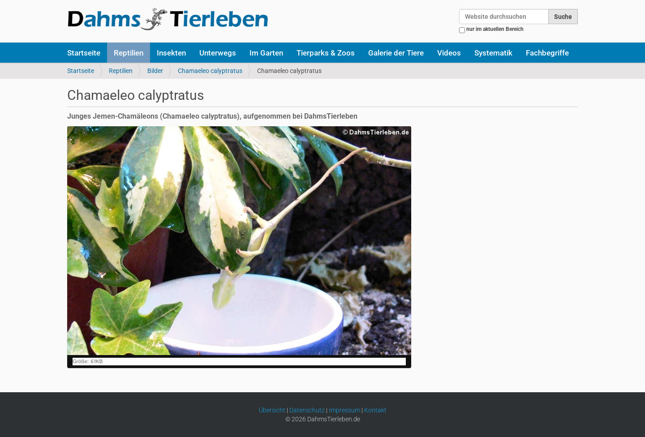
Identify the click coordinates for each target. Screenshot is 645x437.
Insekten (171, 52)
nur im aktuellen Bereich (495, 29)
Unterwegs (217, 52)
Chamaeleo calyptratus (210, 70)
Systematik (493, 52)
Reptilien (128, 52)
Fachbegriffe (547, 52)
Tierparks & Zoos (326, 52)
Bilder (155, 70)
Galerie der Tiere (396, 52)
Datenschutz (307, 410)
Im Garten (266, 52)
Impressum (344, 410)
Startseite (83, 52)
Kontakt (375, 410)
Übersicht (272, 410)
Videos (449, 52)
